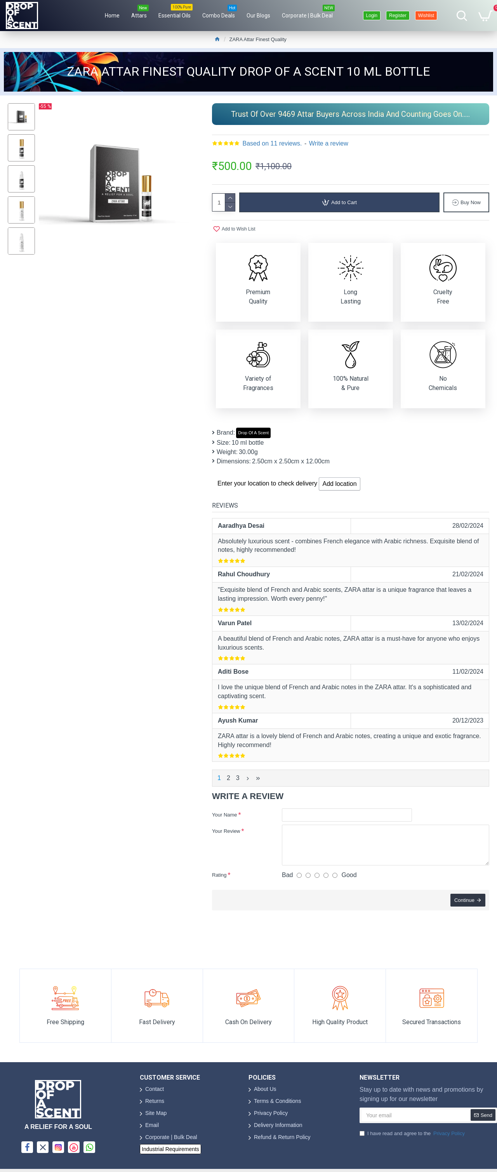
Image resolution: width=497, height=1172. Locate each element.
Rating (219, 875)
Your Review (226, 831)
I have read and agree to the (413, 1133)
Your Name (224, 815)
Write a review (328, 143)
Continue (464, 900)
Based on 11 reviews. (272, 143)
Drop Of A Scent (253, 432)
